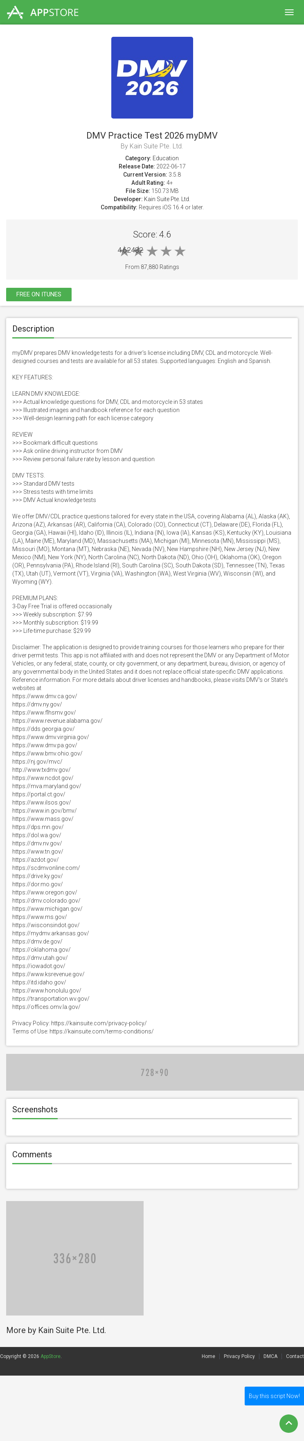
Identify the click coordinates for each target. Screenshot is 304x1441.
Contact (295, 1356)
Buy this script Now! (274, 1396)
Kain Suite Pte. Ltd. (167, 199)
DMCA (270, 1356)
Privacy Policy (239, 1356)
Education (166, 158)
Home (208, 1356)
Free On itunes (38, 294)
